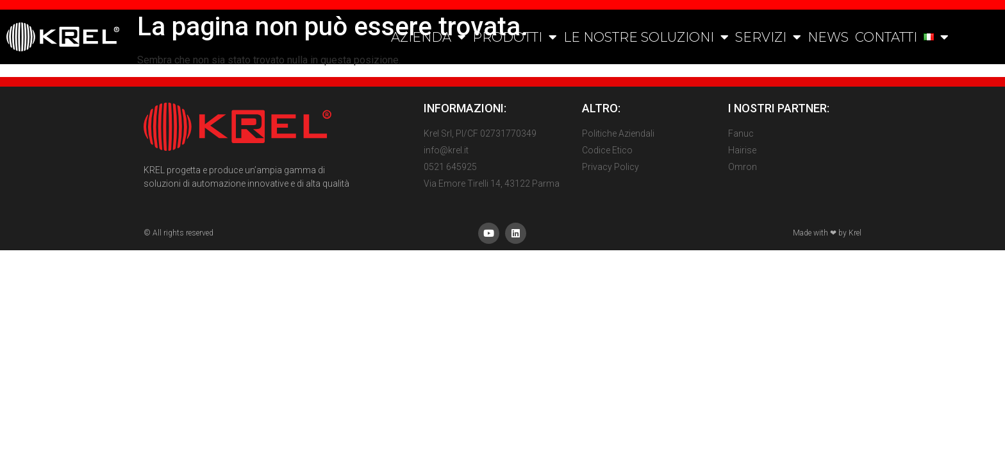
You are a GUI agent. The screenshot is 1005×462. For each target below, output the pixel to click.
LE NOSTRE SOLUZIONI (646, 37)
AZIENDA (428, 37)
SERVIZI (768, 37)
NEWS (828, 37)
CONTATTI (886, 37)
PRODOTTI (514, 37)
